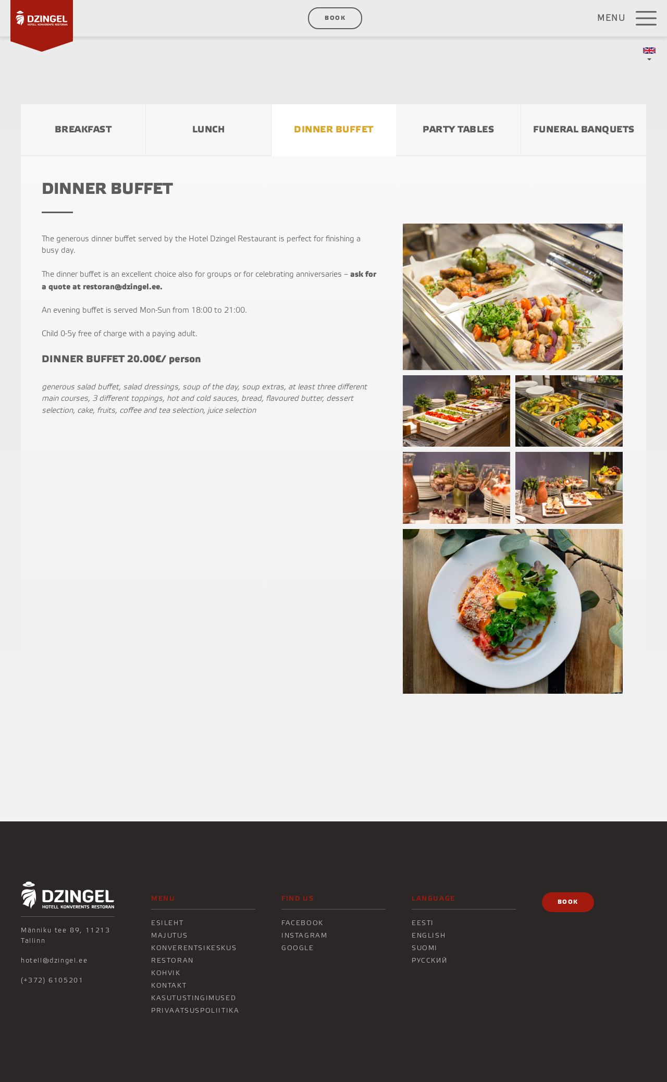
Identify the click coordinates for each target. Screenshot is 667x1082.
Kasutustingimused (193, 998)
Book (335, 18)
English (429, 935)
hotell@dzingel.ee (54, 960)
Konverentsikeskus (194, 948)
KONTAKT (169, 985)
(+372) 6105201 (52, 980)
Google (297, 948)
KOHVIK (166, 973)
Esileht (167, 923)
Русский (429, 960)
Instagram (304, 935)
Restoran (172, 960)
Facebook (302, 923)
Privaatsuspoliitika (195, 1010)
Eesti (423, 923)
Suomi (425, 948)
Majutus (169, 935)
